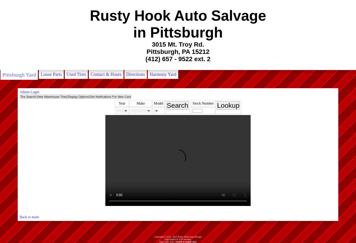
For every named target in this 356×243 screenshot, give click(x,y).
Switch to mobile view (186, 241)
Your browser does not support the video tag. (178, 160)
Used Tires (76, 74)
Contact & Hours (106, 74)
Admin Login (29, 92)
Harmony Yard (163, 74)
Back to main (29, 217)
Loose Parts (51, 74)
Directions (135, 74)
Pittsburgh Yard (19, 75)
